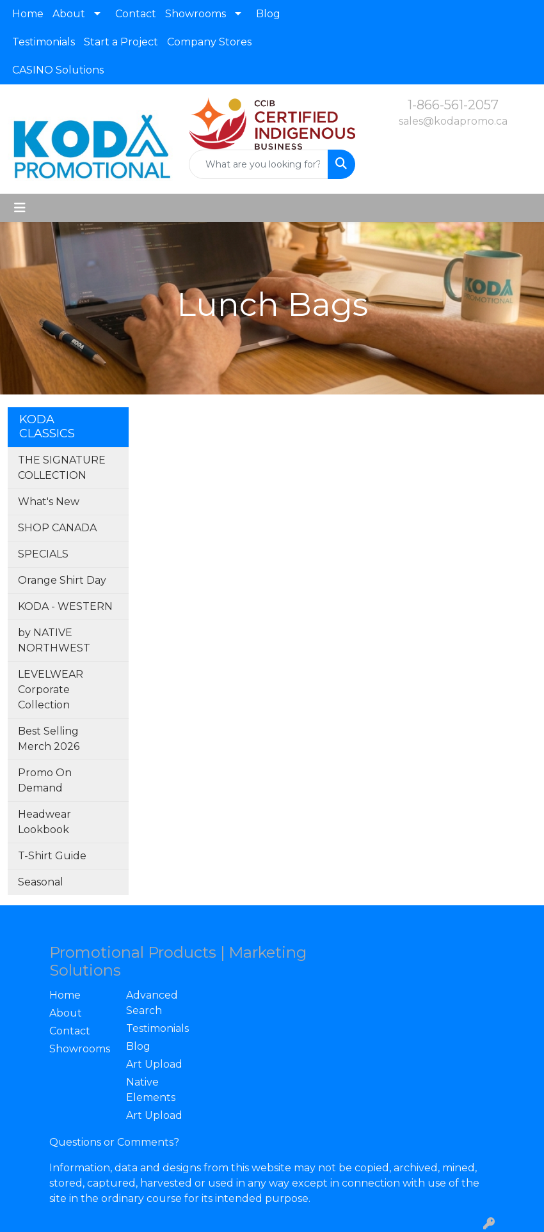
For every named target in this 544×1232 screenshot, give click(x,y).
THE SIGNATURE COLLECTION (62, 467)
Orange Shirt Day (62, 580)
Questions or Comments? (114, 1142)
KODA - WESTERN (65, 606)
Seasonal (40, 882)
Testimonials (43, 42)
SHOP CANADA (57, 528)
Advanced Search (152, 1003)
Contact (135, 14)
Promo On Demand (45, 780)
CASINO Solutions (58, 70)
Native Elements (150, 1089)
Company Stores (209, 42)
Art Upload (154, 1064)
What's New (48, 501)
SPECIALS (43, 554)
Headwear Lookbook (44, 822)
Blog (268, 14)
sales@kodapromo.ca (453, 121)
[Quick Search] (258, 164)
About (68, 14)
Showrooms (195, 14)
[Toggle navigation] (19, 208)
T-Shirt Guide (52, 856)
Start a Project (121, 42)
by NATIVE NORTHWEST (54, 640)
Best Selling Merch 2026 (48, 738)
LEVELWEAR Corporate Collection (50, 689)
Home (28, 14)
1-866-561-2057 (453, 105)
